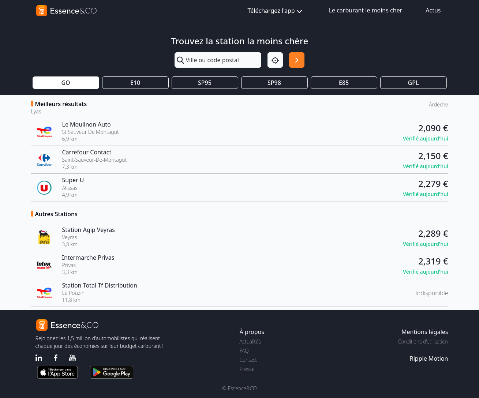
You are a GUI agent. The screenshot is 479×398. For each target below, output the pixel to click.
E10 (135, 83)
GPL (413, 83)
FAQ (244, 350)
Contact (248, 359)
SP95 (205, 83)
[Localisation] (275, 60)
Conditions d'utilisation (423, 341)
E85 (344, 83)
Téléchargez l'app (276, 11)
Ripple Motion (429, 358)
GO (65, 83)
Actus (433, 10)
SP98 (274, 83)
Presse (247, 368)
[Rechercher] (296, 60)
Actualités (250, 341)
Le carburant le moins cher (366, 10)
